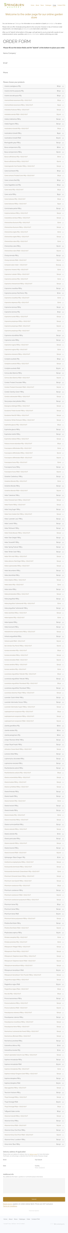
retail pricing (26, 29)
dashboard (14, 1223)
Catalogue (18, 23)
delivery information (33, 34)
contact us (52, 23)
